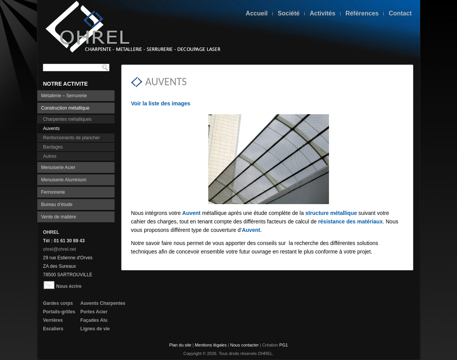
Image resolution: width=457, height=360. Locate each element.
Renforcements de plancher (71, 137)
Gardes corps (58, 303)
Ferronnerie (53, 192)
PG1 (283, 345)
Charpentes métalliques (67, 119)
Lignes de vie (95, 328)
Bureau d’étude (57, 204)
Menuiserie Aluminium (63, 180)
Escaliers (53, 328)
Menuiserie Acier (58, 167)
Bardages (53, 147)
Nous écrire (62, 286)
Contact (400, 13)
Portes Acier (93, 311)
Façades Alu (93, 320)
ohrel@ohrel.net (59, 249)
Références (362, 13)
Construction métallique (65, 108)
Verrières (53, 320)
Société (289, 13)
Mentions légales (211, 345)
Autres (50, 156)
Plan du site (180, 345)
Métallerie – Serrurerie (64, 95)
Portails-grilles (59, 311)
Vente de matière (58, 217)
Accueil (257, 13)
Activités (323, 13)
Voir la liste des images (161, 103)
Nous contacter (244, 345)
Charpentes (112, 303)
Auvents (51, 128)
